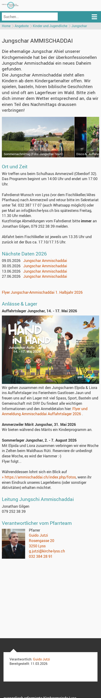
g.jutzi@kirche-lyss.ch (47, 551)
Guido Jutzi (38, 535)
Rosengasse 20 (41, 540)
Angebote (22, 26)
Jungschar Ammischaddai (45, 260)
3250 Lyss (37, 545)
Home (6, 26)
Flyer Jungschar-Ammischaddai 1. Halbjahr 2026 (42, 292)
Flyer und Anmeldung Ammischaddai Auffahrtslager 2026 (45, 411)
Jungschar (79, 26)
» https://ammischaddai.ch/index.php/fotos (39, 477)
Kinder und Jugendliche (50, 26)
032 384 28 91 (41, 556)
